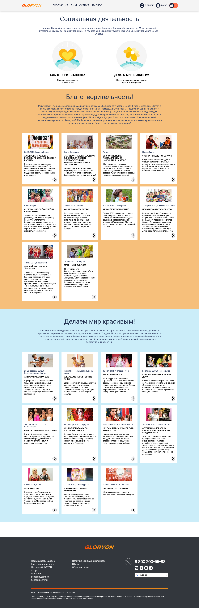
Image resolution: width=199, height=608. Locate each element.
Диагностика (80, 5)
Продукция (60, 5)
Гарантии (36, 573)
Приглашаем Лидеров (43, 560)
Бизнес (97, 5)
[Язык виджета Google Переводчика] (151, 574)
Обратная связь (80, 566)
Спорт (34, 570)
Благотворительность (42, 563)
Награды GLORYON (41, 566)
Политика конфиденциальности (89, 560)
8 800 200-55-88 (150, 560)
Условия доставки (40, 576)
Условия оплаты (39, 579)
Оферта (76, 563)
